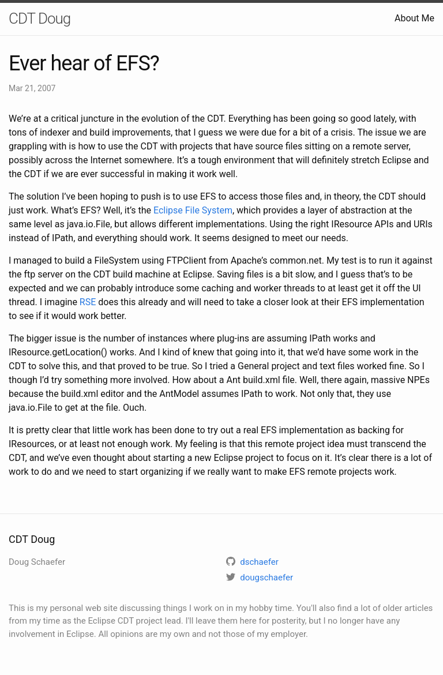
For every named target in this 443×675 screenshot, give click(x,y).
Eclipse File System (192, 210)
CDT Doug (39, 18)
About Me (414, 18)
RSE (88, 302)
